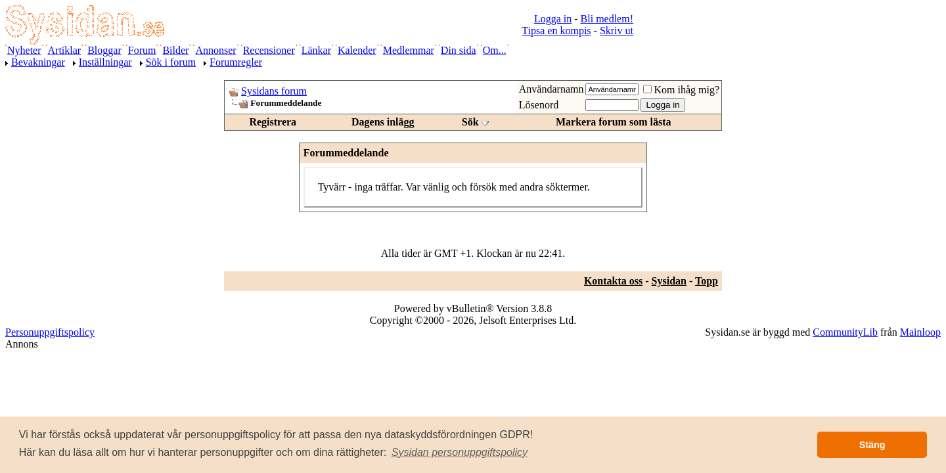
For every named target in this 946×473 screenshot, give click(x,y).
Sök (470, 121)
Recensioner (269, 50)
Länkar (316, 50)
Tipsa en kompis (556, 30)
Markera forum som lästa (613, 121)
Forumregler (236, 62)
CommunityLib (845, 332)
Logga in (553, 18)
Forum (142, 50)
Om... (495, 50)
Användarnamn (551, 89)
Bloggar (104, 50)
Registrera (272, 121)
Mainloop (920, 332)
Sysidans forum (274, 91)
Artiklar (64, 50)
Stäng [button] (872, 444)
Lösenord (538, 104)
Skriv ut (616, 30)
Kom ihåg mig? (681, 89)
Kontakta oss (613, 280)
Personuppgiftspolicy (50, 332)
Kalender (357, 50)
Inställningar (105, 62)
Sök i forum (171, 62)
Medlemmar (408, 50)
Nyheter (24, 50)
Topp (706, 280)
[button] (460, 452)
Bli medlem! (607, 18)
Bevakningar (38, 62)
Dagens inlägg (383, 121)
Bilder (175, 50)
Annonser (215, 50)
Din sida (458, 50)
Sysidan (669, 280)
